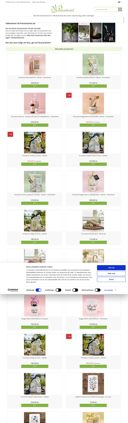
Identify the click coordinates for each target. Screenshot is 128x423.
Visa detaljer (108, 419)
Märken (117, 18)
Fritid (100, 18)
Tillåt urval (111, 402)
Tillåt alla (111, 396)
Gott (109, 18)
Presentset (63, 18)
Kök (93, 18)
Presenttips (75, 18)
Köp (20, 86)
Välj (20, 295)
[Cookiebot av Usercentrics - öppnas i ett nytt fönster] (13, 419)
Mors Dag (19, 18)
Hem (85, 18)
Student (44, 19)
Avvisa (111, 408)
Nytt (9, 19)
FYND (64, 23)
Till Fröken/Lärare (32, 18)
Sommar (52, 19)
